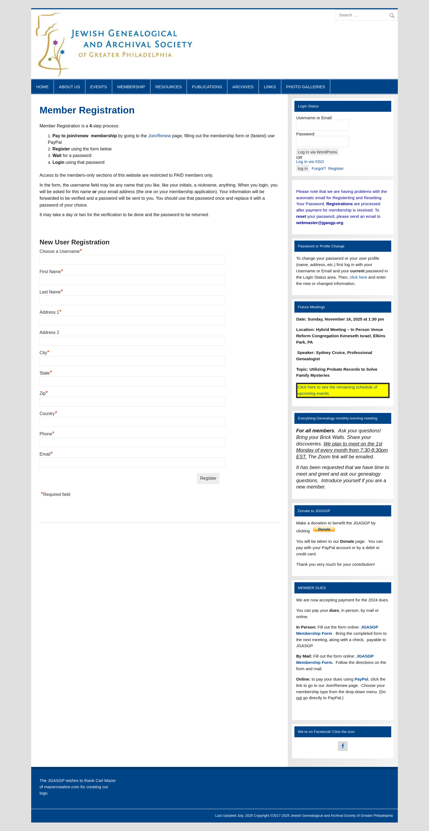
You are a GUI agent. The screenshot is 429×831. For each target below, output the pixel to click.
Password (305, 134)
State (45, 373)
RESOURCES (168, 86)
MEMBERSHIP (131, 86)
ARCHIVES (243, 86)
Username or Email (314, 117)
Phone (46, 434)
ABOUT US (69, 86)
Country (48, 413)
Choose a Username (60, 251)
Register (336, 168)
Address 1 (50, 312)
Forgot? (319, 168)
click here (358, 277)
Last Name (51, 292)
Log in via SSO (310, 161)
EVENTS (98, 86)
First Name (51, 271)
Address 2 (49, 332)
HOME (42, 86)
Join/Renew (159, 135)
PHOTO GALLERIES (305, 86)
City (44, 352)
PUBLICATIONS (207, 86)
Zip (43, 393)
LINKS (270, 86)
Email (46, 454)
